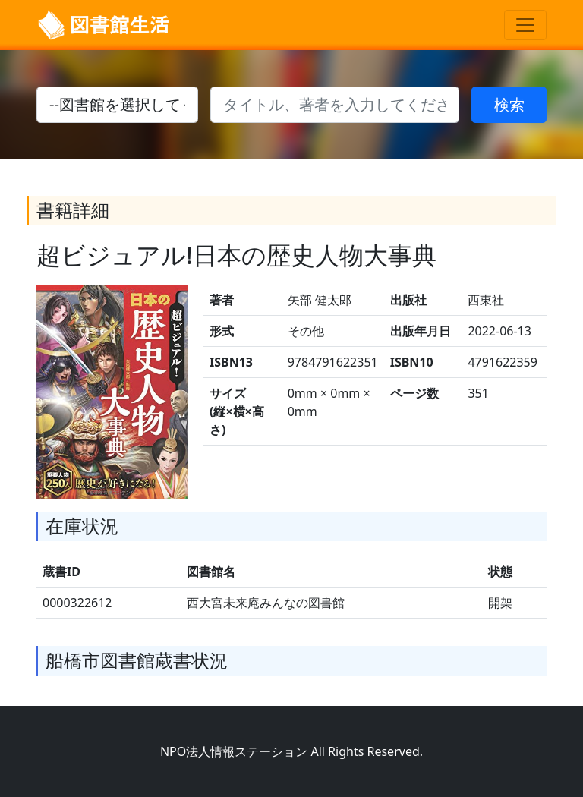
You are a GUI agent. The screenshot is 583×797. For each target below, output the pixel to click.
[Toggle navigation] (525, 25)
